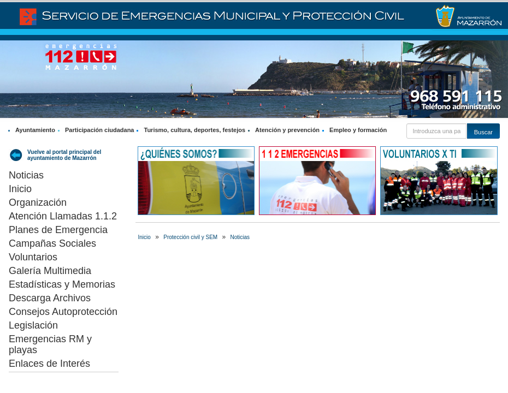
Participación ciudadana (99, 130)
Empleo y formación (358, 130)
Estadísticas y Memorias (62, 284)
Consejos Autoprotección (63, 311)
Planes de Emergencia (58, 229)
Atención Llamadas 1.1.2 (63, 216)
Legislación (33, 325)
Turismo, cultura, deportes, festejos (194, 130)
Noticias (26, 175)
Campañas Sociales (52, 243)
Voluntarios (33, 257)
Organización (38, 202)
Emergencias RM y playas (50, 344)
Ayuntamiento (35, 130)
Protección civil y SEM (190, 237)
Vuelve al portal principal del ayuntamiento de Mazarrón (64, 155)
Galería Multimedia (50, 270)
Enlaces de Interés (49, 363)
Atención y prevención (287, 130)
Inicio (20, 188)
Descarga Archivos (50, 298)
